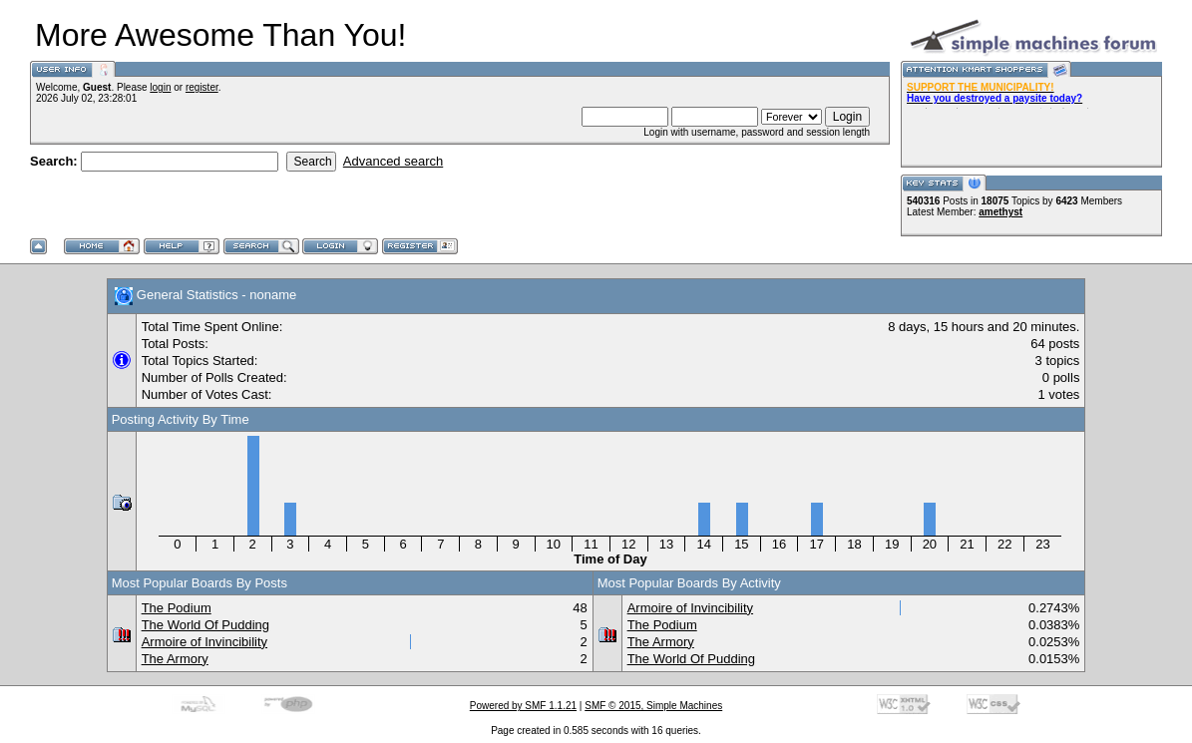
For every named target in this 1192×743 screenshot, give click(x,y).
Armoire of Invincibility (204, 641)
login (160, 87)
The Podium (176, 607)
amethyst (1000, 211)
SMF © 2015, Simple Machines (653, 705)
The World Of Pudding (205, 624)
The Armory (175, 658)
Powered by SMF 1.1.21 (523, 705)
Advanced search (393, 161)
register (202, 87)
